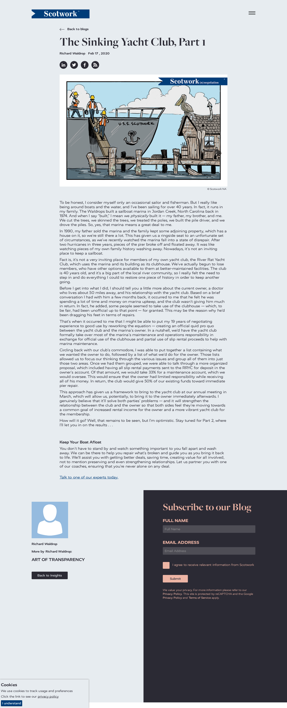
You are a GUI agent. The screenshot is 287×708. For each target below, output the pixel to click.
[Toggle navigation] (252, 13)
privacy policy (48, 697)
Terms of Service (200, 597)
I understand (11, 703)
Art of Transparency (58, 559)
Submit (175, 579)
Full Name (175, 520)
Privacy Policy (172, 593)
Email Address (181, 542)
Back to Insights (49, 575)
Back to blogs (74, 29)
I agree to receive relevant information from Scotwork (213, 565)
